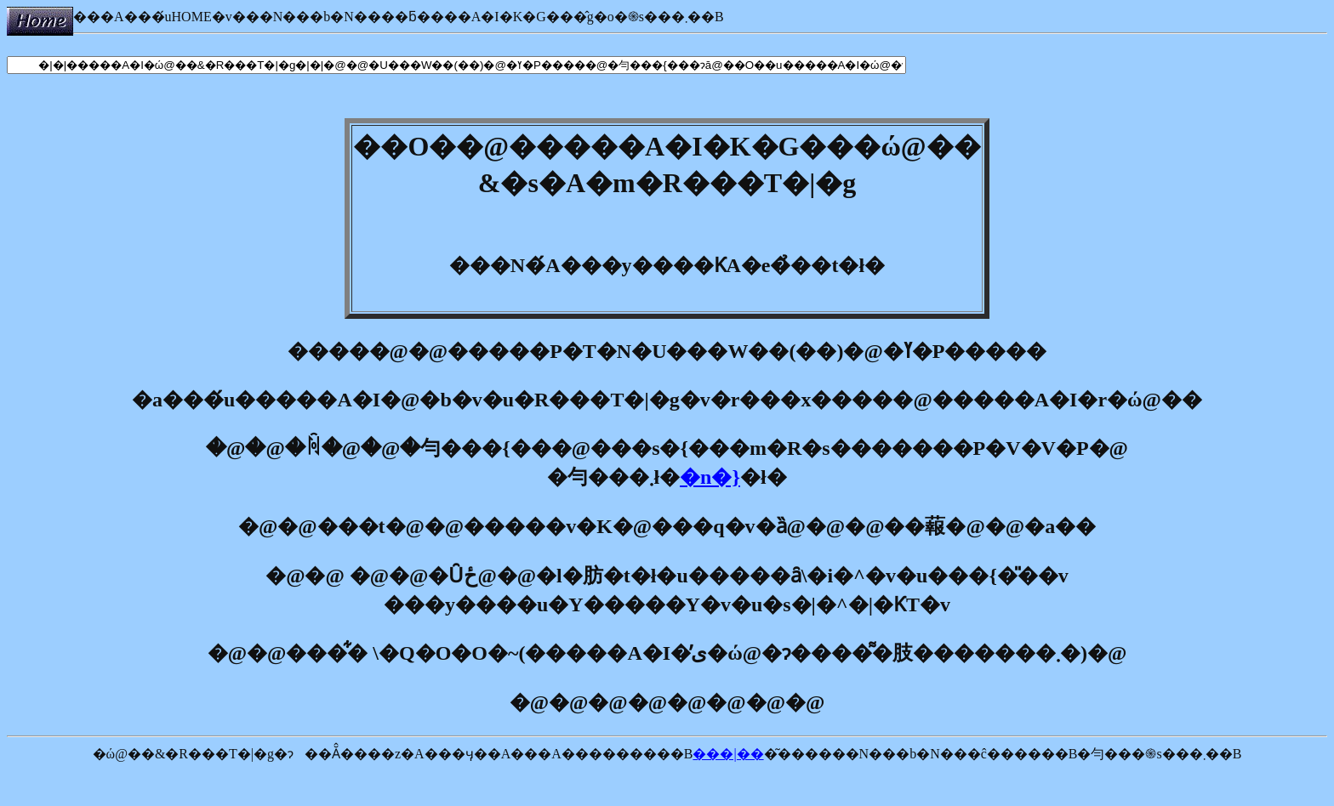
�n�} (710, 477)
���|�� (728, 753)
